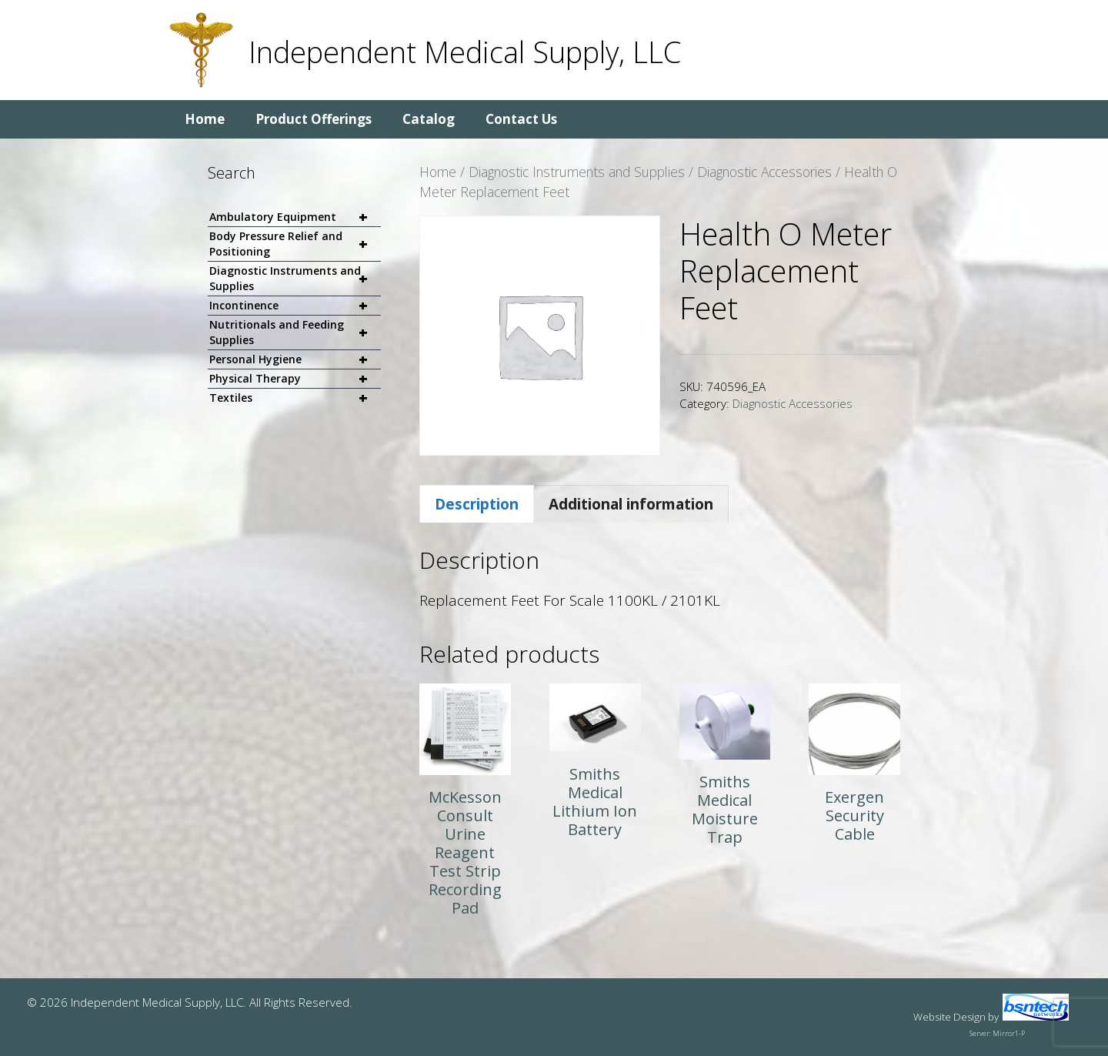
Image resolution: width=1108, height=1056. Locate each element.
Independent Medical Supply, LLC (465, 52)
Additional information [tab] (631, 504)
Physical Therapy (295, 379)
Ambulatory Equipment (295, 217)
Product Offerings (313, 119)
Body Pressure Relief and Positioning (295, 244)
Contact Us (521, 119)
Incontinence (295, 306)
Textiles (295, 398)
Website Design (949, 1017)
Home (205, 119)
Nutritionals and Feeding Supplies (295, 332)
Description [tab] (477, 504)
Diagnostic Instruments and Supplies (577, 171)
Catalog (428, 119)
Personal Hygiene (295, 359)
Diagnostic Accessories (764, 171)
